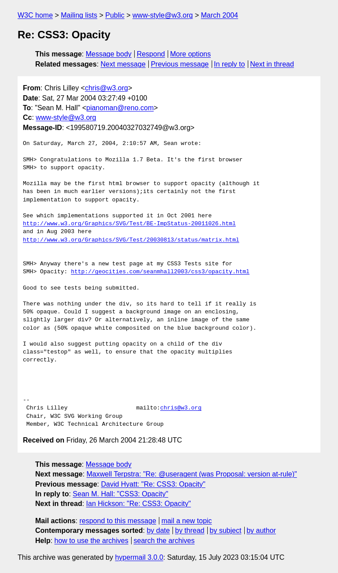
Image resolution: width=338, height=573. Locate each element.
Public (115, 15)
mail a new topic (187, 521)
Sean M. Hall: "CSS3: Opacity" (120, 494)
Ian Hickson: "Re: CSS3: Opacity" (138, 503)
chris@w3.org (106, 88)
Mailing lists (79, 15)
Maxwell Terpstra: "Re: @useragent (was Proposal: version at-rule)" (192, 474)
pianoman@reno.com (120, 108)
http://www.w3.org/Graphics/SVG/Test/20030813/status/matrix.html (131, 240)
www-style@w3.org (162, 15)
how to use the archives (92, 540)
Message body (109, 54)
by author (261, 530)
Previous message (180, 64)
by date (158, 530)
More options (190, 54)
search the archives (164, 540)
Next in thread (272, 64)
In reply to (229, 64)
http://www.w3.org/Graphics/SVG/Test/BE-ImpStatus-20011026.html (129, 224)
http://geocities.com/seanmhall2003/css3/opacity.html (160, 272)
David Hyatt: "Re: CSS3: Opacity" (153, 484)
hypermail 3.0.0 (139, 557)
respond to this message (117, 521)
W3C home (35, 15)
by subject (225, 530)
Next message (123, 64)
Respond (151, 54)
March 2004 (219, 15)
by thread (190, 530)
